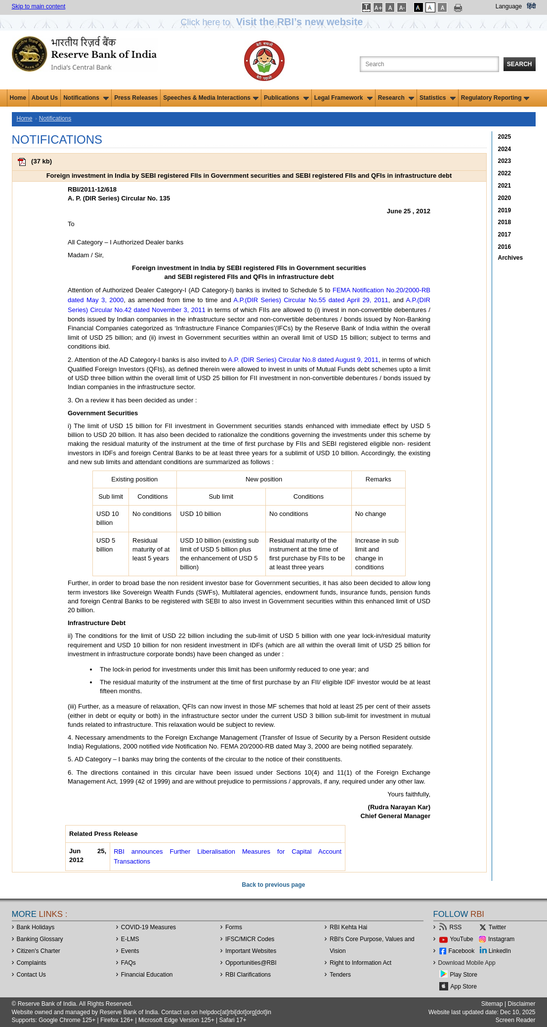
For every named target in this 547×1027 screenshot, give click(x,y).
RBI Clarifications (248, 974)
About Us (45, 97)
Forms (233, 927)
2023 (504, 161)
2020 (504, 198)
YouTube (461, 939)
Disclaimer (521, 1003)
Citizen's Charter (38, 951)
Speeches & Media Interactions (210, 97)
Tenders (340, 974)
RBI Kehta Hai (348, 927)
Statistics (438, 97)
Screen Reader (516, 1020)
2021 (504, 185)
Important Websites (250, 951)
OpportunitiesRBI (251, 962)
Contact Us (31, 974)
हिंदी (531, 6)
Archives (510, 257)
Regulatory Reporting (495, 97)
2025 (504, 136)
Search (519, 64)
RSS (456, 927)
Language (509, 6)
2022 (504, 173)
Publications (286, 97)
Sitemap (492, 1003)
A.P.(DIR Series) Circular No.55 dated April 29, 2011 (311, 300)
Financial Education (147, 974)
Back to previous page (273, 884)
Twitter (497, 927)
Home (18, 97)
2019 (504, 210)
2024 (504, 149)
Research (396, 97)
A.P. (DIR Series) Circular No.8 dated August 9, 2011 (303, 359)
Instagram (501, 939)
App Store (464, 986)
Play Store (463, 974)
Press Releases (136, 97)
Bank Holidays (36, 927)
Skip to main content (39, 6)
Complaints (31, 962)
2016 (504, 246)
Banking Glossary (40, 939)
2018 (504, 222)
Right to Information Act (360, 962)
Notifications (86, 97)
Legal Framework (343, 97)
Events (130, 951)
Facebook (462, 951)
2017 (504, 234)
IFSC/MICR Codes (249, 939)
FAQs (128, 962)
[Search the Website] (429, 64)
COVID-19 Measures (148, 927)
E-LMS (130, 939)
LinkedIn (500, 951)
